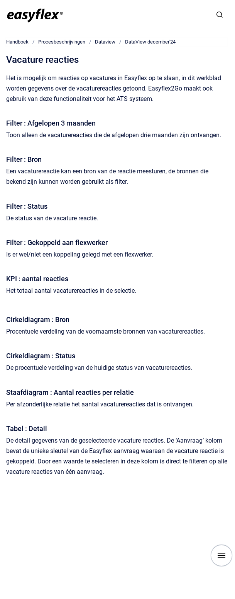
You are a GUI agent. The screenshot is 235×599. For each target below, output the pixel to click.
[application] (233, 597)
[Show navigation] (221, 555)
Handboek (17, 42)
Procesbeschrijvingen (61, 42)
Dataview (105, 42)
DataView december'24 (150, 42)
